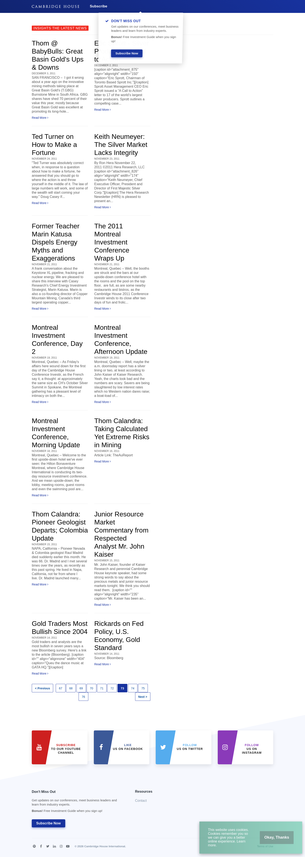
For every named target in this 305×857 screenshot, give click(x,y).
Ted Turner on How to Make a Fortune (54, 144)
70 (91, 688)
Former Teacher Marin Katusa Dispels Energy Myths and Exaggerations (55, 242)
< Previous (42, 688)
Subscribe (98, 6)
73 (122, 688)
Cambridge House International (104, 846)
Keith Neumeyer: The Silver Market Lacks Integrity (120, 144)
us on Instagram (252, 748)
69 (81, 688)
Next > (142, 696)
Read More (40, 117)
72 (112, 688)
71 (102, 688)
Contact (141, 800)
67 (60, 688)
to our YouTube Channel (66, 748)
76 (83, 696)
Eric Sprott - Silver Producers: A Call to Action (121, 51)
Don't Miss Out (78, 802)
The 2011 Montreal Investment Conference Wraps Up (111, 242)
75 (143, 688)
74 (132, 688)
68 (71, 688)
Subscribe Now (48, 823)
